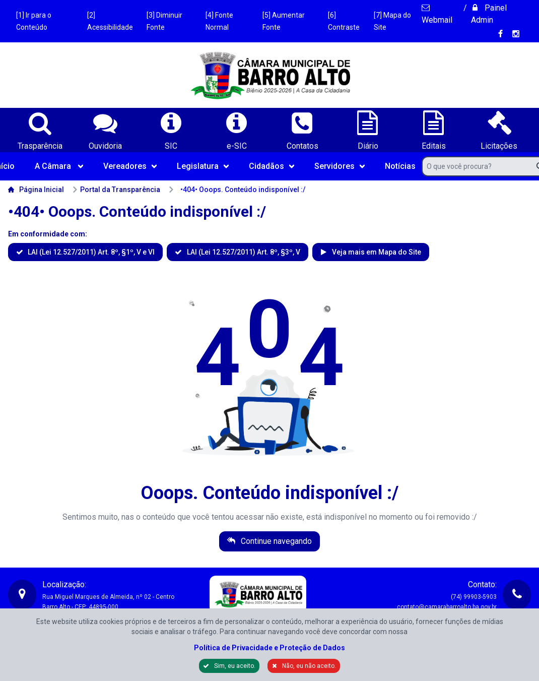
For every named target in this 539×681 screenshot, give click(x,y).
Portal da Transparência (116, 189)
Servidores (339, 166)
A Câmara (59, 166)
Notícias (400, 166)
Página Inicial (36, 189)
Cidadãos (271, 166)
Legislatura (203, 166)
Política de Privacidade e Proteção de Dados (269, 648)
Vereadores (130, 166)
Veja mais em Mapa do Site (375, 252)
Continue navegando (275, 541)
